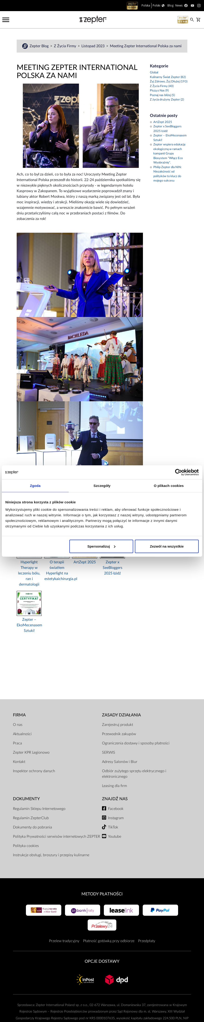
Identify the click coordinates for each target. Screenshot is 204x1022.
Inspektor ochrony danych (34, 771)
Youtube (114, 836)
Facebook (116, 809)
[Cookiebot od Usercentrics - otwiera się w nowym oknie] (178, 472)
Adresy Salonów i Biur (119, 762)
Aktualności (22, 734)
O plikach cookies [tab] (169, 486)
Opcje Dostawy (102, 961)
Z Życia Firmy (65, 46)
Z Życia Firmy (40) (161, 86)
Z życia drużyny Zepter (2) (167, 99)
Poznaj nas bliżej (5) (162, 95)
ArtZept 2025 (85, 562)
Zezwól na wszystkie (167, 546)
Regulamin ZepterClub (31, 818)
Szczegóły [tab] (101, 486)
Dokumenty (26, 799)
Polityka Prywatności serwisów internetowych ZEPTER (56, 836)
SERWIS (108, 752)
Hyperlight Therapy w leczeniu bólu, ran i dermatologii (29, 573)
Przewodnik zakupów (119, 734)
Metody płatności (102, 894)
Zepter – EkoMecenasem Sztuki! (29, 625)
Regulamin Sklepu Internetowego (39, 809)
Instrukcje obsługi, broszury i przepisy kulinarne (51, 855)
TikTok (113, 827)
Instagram (116, 818)
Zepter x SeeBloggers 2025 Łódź (112, 567)
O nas (17, 725)
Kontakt (19, 762)
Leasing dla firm (114, 786)
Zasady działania (121, 715)
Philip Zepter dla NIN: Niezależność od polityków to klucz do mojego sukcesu (166, 174)
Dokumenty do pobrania (32, 827)
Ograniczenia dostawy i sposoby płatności (136, 743)
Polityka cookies (26, 846)
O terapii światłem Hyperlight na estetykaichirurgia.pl (56, 570)
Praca (17, 743)
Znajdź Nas (115, 799)
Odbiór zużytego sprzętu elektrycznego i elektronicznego (134, 773)
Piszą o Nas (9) (159, 90)
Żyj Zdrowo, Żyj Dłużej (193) (168, 81)
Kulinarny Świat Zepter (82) (168, 77)
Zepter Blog (39, 46)
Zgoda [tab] (35, 486)
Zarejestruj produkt (117, 725)
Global (154, 72)
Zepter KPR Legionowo (31, 752)
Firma (19, 715)
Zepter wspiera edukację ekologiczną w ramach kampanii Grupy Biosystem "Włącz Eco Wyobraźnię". (167, 153)
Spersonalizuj (101, 546)
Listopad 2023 (93, 46)
